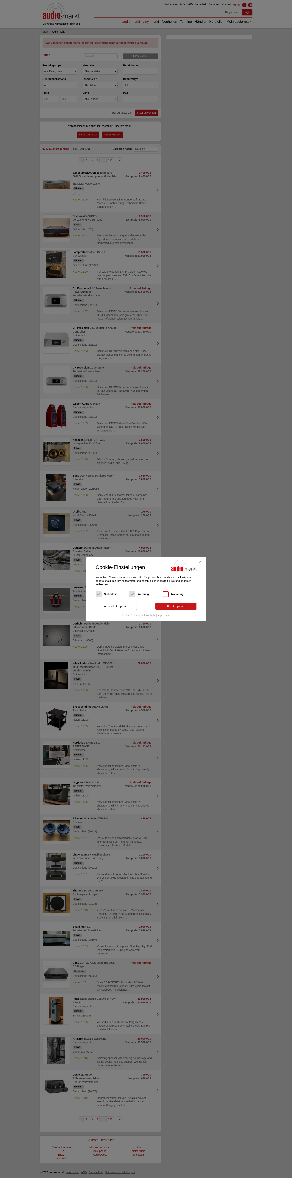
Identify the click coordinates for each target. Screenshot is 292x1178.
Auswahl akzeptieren (116, 606)
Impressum (163, 615)
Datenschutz (148, 615)
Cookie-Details (130, 615)
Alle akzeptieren (176, 606)
